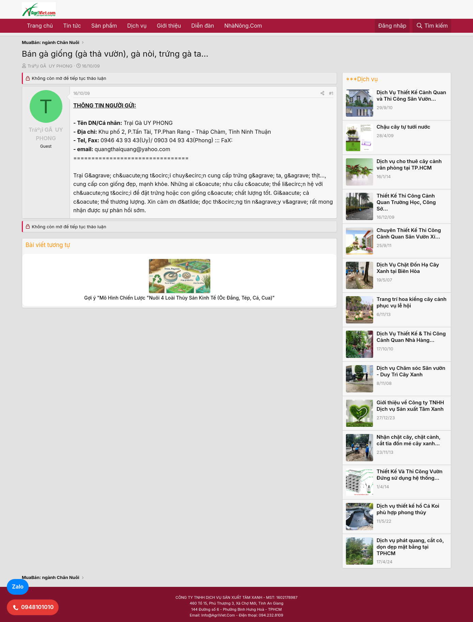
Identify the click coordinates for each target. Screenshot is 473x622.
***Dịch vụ (362, 79)
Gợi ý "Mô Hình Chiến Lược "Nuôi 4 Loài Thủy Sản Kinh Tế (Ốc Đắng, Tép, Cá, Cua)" (179, 298)
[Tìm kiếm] (431, 26)
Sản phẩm (104, 25)
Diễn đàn (202, 25)
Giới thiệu (169, 25)
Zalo (18, 586)
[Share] (322, 93)
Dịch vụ (137, 25)
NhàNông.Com (243, 25)
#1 (331, 93)
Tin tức (72, 25)
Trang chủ (40, 25)
